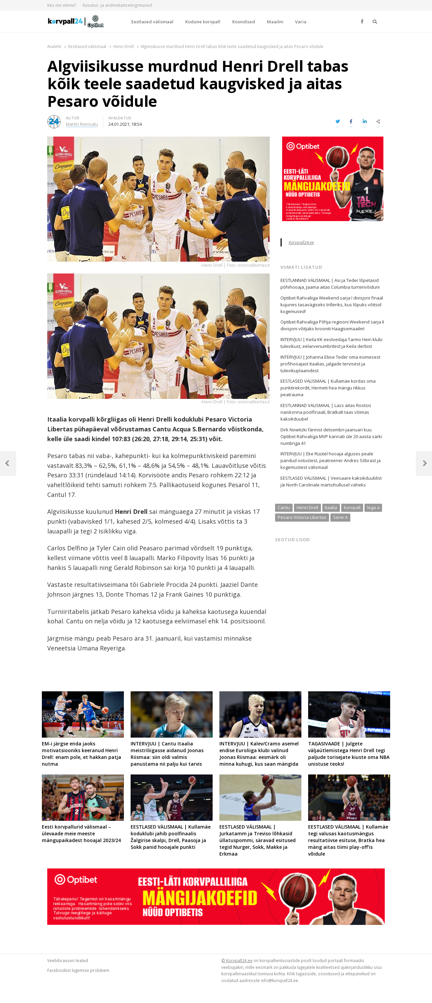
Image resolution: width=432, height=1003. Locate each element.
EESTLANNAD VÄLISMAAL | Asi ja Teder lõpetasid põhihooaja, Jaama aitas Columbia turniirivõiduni (330, 283)
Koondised (243, 22)
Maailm (275, 22)
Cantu (284, 507)
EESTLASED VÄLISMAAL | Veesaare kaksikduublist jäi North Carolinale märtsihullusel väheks (331, 481)
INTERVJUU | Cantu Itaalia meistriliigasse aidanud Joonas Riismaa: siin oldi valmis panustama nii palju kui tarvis (167, 753)
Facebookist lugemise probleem (78, 970)
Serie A (340, 517)
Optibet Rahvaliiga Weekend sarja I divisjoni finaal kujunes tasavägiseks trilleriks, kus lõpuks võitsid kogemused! (331, 304)
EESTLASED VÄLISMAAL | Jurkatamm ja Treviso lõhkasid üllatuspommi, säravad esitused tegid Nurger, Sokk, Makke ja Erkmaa (257, 840)
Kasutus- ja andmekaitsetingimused (117, 5)
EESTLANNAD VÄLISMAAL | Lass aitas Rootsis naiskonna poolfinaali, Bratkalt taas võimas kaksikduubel (325, 412)
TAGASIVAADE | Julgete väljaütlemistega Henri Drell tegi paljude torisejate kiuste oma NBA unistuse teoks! (348, 753)
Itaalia (331, 507)
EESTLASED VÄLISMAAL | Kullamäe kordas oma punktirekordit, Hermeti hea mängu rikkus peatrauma (328, 388)
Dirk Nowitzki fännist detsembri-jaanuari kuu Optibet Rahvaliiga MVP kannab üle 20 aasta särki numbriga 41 (331, 436)
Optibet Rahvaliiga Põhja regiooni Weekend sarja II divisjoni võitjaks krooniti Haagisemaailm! (332, 325)
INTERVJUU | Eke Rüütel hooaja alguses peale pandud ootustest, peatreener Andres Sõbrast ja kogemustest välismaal (330, 460)
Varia (300, 22)
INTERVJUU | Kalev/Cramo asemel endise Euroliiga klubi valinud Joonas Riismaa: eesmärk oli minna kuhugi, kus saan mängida (259, 753)
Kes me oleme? (61, 5)
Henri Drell (307, 507)
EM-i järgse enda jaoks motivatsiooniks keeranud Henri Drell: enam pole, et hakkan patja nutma (81, 753)
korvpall (352, 507)
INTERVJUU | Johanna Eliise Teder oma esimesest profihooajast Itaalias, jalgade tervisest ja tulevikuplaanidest (330, 364)
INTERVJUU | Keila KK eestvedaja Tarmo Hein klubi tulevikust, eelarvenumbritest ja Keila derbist (331, 342)
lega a (373, 507)
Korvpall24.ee (301, 242)
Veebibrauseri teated (67, 960)
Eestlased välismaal (152, 22)
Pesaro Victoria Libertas (302, 517)
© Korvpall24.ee (236, 960)
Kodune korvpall (202, 22)
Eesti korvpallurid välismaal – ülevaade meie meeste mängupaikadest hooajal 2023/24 (81, 833)
